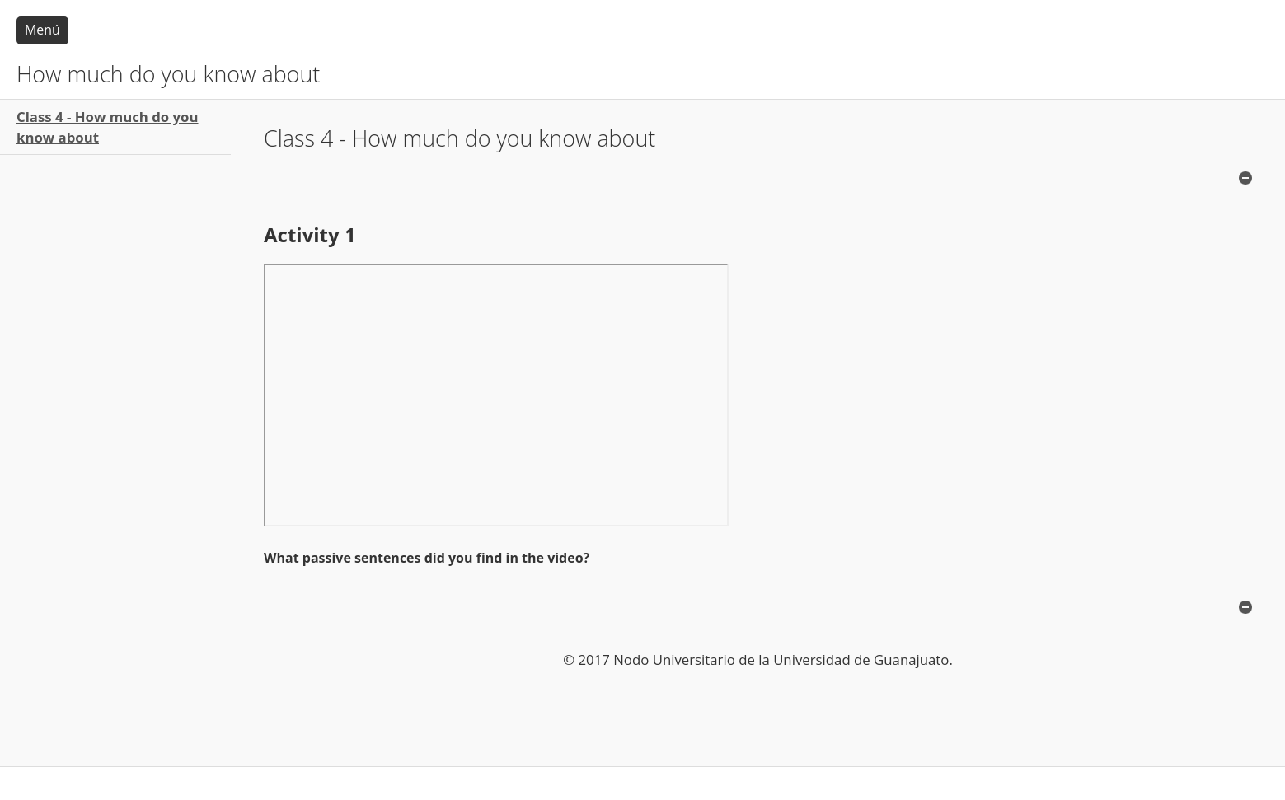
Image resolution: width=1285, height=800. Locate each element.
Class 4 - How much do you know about (107, 127)
